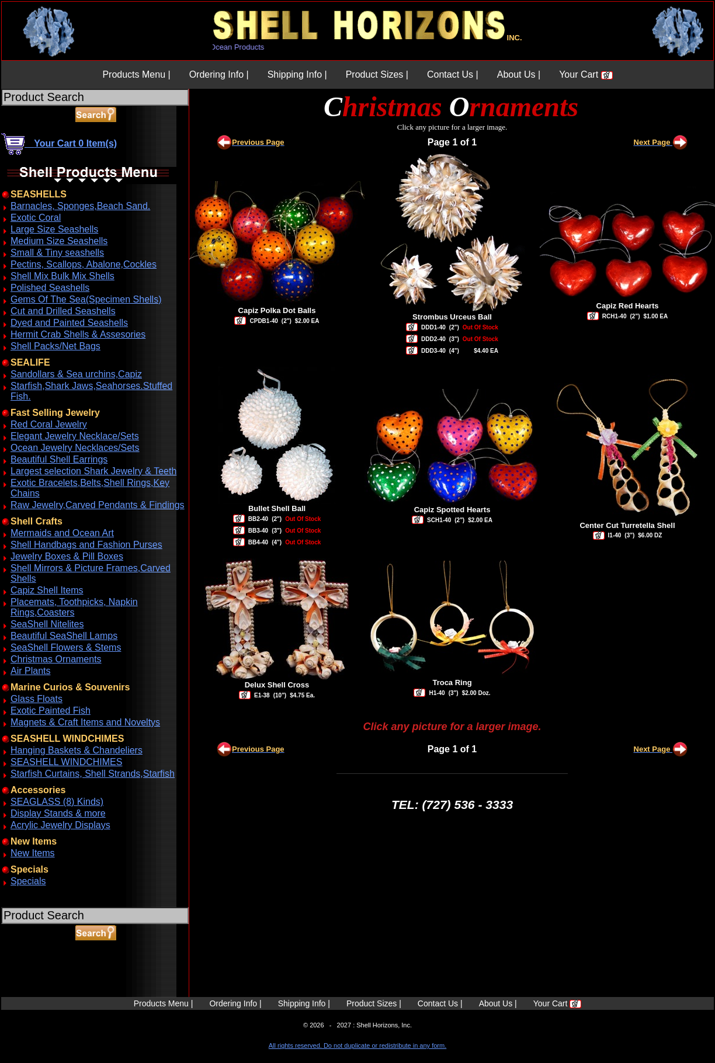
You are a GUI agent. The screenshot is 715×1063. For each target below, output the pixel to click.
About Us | (518, 74)
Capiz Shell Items (47, 590)
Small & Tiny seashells (57, 253)
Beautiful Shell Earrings (59, 459)
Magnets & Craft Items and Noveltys (85, 722)
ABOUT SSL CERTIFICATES (31, 995)
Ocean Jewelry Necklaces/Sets (75, 448)
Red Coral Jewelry (49, 424)
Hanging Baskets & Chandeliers (77, 750)
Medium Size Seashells (59, 241)
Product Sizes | (377, 74)
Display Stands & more (58, 813)
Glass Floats (37, 699)
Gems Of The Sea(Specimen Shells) (86, 299)
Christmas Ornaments (56, 659)
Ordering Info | (219, 74)
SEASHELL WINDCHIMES (66, 762)
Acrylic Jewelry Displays (60, 825)
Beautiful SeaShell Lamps (64, 636)
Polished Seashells (50, 288)
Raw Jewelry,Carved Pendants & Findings (98, 505)
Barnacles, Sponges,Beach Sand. (80, 206)
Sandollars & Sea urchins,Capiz (76, 374)
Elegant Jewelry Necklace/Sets (75, 436)
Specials (28, 881)
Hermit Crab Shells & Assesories (78, 334)
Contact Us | (452, 74)
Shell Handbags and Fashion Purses (86, 545)
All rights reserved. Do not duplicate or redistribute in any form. (357, 1045)
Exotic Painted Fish (51, 710)
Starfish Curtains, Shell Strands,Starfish (93, 774)
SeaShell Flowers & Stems (66, 647)
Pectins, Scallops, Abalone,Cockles (84, 264)
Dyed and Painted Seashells (69, 323)
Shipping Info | (297, 74)
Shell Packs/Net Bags (55, 346)
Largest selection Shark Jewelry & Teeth (93, 471)
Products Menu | (136, 74)
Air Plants (30, 671)
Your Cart (585, 74)
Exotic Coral (36, 218)
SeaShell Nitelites (47, 624)
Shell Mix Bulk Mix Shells (62, 276)
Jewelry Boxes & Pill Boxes (67, 556)
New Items (33, 853)
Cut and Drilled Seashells (63, 311)
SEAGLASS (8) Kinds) (57, 802)
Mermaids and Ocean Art (62, 533)
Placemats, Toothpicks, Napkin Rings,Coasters (74, 607)
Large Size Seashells (54, 229)
